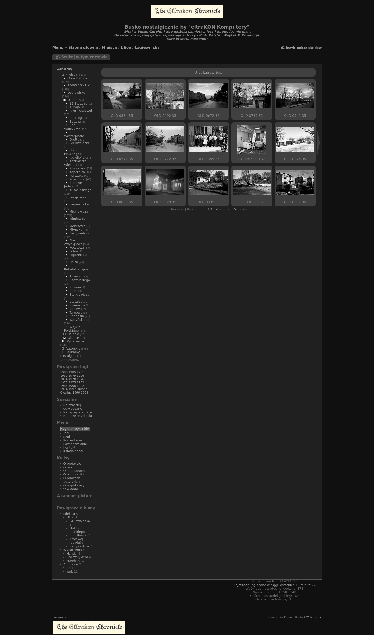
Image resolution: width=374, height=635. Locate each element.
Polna (74, 251)
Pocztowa (77, 247)
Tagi (66, 433)
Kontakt (69, 447)
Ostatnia (240, 209)
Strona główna (83, 47)
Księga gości (73, 451)
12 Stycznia (79, 103)
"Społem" (74, 560)
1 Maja (75, 107)
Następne (223, 209)
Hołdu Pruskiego (71, 152)
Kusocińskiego (81, 190)
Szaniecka (77, 305)
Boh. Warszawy (72, 126)
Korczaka (76, 175)
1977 (64, 382)
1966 (76, 392)
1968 (84, 392)
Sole (73, 291)
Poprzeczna (78, 255)
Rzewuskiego (80, 280)
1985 (72, 372)
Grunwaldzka (80, 143)
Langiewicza (79, 197)
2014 (64, 379)
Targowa (76, 312)
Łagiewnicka (147, 47)
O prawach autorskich (71, 479)
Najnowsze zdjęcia (77, 416)
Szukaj (68, 436)
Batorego (77, 118)
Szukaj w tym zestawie (85, 57)
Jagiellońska (79, 157)
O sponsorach (74, 471)
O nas (67, 467)
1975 (72, 382)
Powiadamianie (75, 444)
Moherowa (78, 226)
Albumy (65, 69)
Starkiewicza (79, 294)
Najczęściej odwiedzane (72, 406)
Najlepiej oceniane (77, 412)
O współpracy (74, 485)
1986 (80, 375)
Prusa (74, 262)
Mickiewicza (79, 211)
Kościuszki (77, 179)
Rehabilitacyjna (76, 269)
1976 (80, 379)
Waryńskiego (79, 319)
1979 (72, 375)
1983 (80, 382)
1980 (64, 372)
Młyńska (76, 229)
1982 (80, 386)
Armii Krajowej (81, 110)
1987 (64, 375)
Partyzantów (79, 233)
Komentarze (72, 440)
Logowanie (60, 617)
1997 (72, 389)
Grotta (74, 139)
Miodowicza (79, 219)
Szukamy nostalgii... (70, 354)
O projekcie (72, 463)
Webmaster (313, 617)
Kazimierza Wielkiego (75, 162)
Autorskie (73, 348)
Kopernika (77, 172)
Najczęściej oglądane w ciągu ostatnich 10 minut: (272, 585)
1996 (72, 386)
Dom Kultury (77, 78)
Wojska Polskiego (72, 328)
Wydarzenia (75, 341)
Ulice (126, 47)
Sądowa (76, 309)
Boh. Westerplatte (74, 134)
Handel (72, 553)
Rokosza (76, 276)
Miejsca (109, 47)
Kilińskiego (78, 168)
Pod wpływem (77, 557)
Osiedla (73, 334)
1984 (64, 386)
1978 (72, 379)
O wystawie (72, 489)
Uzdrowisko (76, 92)
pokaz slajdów (309, 47)
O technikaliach (75, 474)
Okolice (73, 337)
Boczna (75, 121)
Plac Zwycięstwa (73, 242)
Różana (75, 287)
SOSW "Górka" (79, 85)
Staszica (76, 301)
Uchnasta (77, 316)
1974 (64, 389)
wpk (70, 571)
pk (68, 568)
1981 (80, 372)
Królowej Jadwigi (73, 184)
